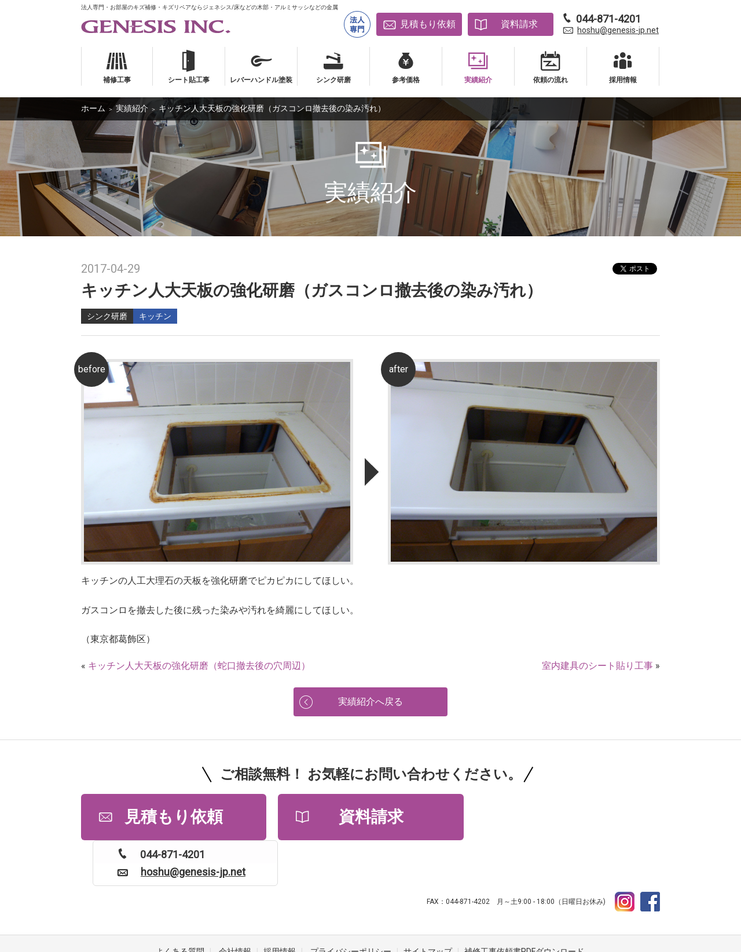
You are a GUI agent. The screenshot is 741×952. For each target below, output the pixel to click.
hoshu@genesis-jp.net (618, 30)
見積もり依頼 (428, 24)
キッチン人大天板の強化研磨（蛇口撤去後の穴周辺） (199, 665)
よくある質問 (180, 905)
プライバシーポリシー (350, 905)
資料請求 (519, 24)
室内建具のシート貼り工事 (597, 665)
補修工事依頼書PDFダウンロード (524, 905)
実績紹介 (132, 108)
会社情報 (235, 905)
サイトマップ (427, 905)
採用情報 (279, 905)
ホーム (93, 108)
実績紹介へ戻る (370, 701)
